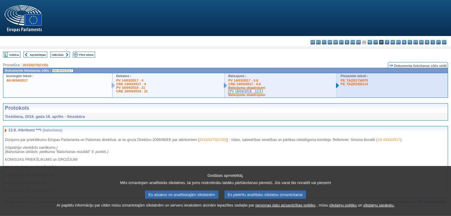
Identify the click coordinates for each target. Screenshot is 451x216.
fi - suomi (438, 42)
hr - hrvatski (370, 42)
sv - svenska (444, 42)
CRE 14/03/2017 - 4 (131, 84)
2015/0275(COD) (35, 65)
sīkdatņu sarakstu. (378, 209)
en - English (353, 42)
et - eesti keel (341, 42)
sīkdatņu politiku (343, 209)
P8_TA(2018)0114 (354, 84)
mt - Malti (398, 42)
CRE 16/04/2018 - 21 (132, 91)
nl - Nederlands (404, 42)
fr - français (358, 42)
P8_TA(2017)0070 (354, 80)
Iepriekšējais (38, 54)
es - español (318, 42)
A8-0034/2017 (17, 80)
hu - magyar (393, 42)
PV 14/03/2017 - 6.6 (243, 80)
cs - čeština (324, 42)
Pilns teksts (86, 54)
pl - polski (410, 42)
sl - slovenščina (433, 42)
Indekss (14, 54)
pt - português (415, 42)
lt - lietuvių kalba (387, 42)
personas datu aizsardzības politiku (285, 209)
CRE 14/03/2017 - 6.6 (244, 84)
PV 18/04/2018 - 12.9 (245, 91)
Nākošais (57, 54)
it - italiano (375, 42)
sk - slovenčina (427, 42)
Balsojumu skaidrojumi (246, 87)
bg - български (312, 42)
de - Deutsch (335, 42)
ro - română (421, 42)
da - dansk (330, 42)
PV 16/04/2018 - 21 (130, 87)
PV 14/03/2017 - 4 (129, 80)
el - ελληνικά (347, 42)
